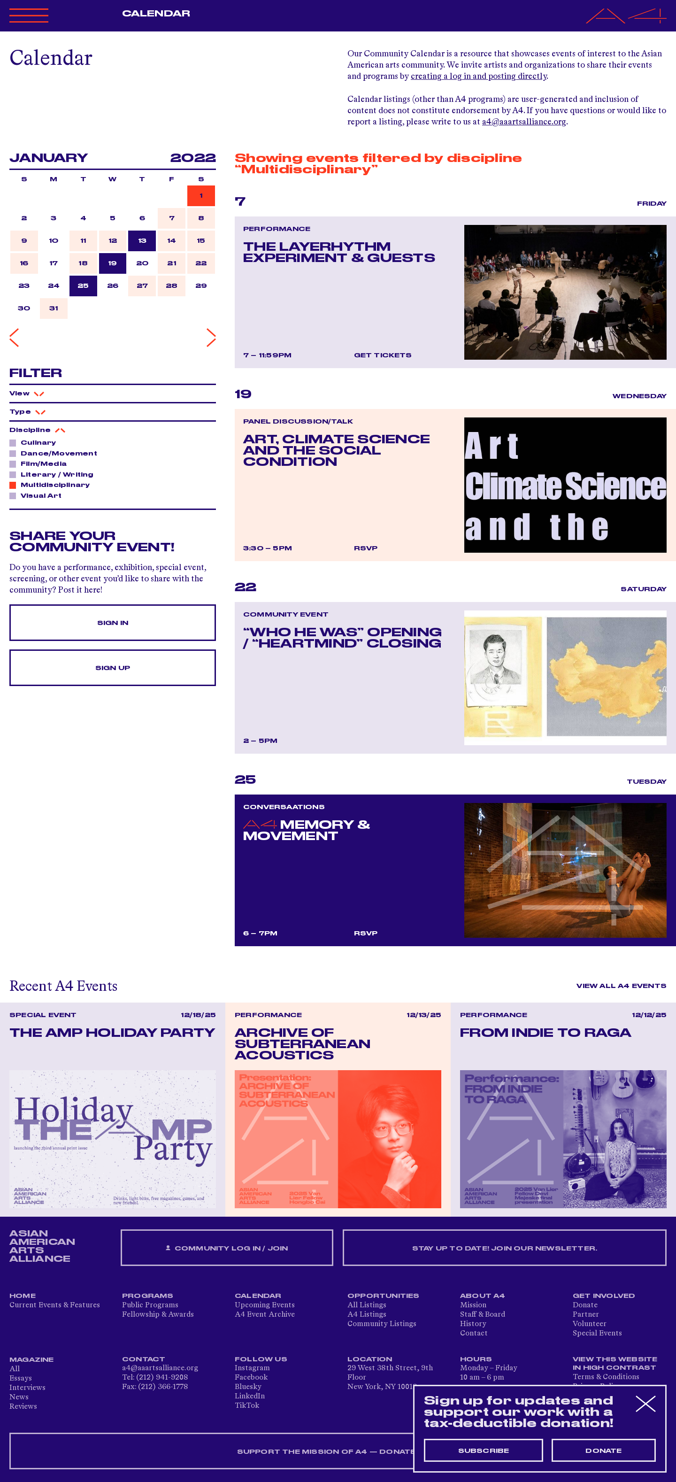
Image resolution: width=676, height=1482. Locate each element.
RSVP (366, 548)
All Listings (366, 1305)
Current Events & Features (54, 1305)
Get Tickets (383, 355)
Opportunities (383, 1296)
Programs (148, 1296)
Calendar (156, 13)
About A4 (483, 1296)
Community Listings (381, 1324)
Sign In (112, 623)
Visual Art (38, 495)
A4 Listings (366, 1315)
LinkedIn (250, 1396)
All (14, 1369)
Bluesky (248, 1387)
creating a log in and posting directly (478, 76)
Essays (20, 1378)
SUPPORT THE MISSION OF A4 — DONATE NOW (338, 1452)
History (473, 1324)
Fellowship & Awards (158, 1315)
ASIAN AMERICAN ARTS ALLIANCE (42, 1246)
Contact (474, 1333)
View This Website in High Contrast (615, 1364)
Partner (586, 1315)
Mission (473, 1305)
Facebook (251, 1378)
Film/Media (41, 463)
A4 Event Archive (265, 1315)
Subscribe (483, 1451)
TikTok (247, 1406)
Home (22, 1296)
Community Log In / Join (227, 1248)
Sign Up (112, 668)
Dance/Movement (56, 453)
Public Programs (150, 1305)
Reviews (23, 1407)
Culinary (35, 442)
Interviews (27, 1388)
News (19, 1397)
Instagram (252, 1368)
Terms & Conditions (606, 1377)
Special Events (597, 1333)
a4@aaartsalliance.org (524, 122)
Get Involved (604, 1296)
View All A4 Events (621, 986)
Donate (585, 1305)
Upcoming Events (265, 1305)
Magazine (31, 1360)
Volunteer (590, 1324)
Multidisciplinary (52, 484)
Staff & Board (482, 1315)
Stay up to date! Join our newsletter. (504, 1248)
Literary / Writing (54, 474)
